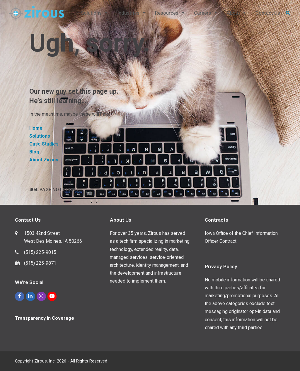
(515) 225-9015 (40, 252)
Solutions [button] (94, 13)
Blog (34, 152)
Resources (170, 13)
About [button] (237, 13)
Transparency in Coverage (44, 318)
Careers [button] (206, 13)
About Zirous (43, 160)
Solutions (39, 136)
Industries (131, 13)
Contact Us (267, 13)
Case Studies (44, 144)
